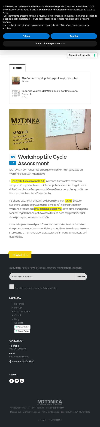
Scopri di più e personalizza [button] (49, 232)
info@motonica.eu (56, 4)
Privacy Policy (50, 288)
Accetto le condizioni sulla (33, 287)
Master (18, 307)
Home (46, 35)
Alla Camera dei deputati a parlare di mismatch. (50, 78)
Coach (17, 315)
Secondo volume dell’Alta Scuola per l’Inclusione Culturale (50, 92)
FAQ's (43, 419)
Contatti (19, 322)
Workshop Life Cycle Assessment (42, 160)
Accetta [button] (74, 224)
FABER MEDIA (58, 407)
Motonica (19, 303)
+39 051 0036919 (79, 4)
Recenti (17, 68)
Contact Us (56, 419)
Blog (54, 35)
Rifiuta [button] (26, 224)
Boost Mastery (22, 311)
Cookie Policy (23, 331)
